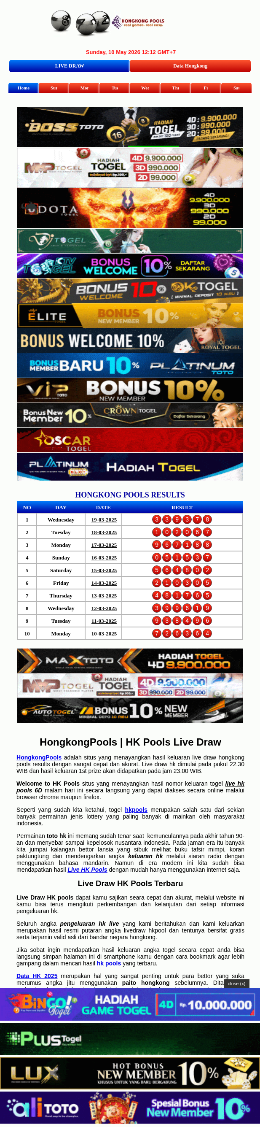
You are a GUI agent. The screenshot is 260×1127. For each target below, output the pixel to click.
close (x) (237, 983)
